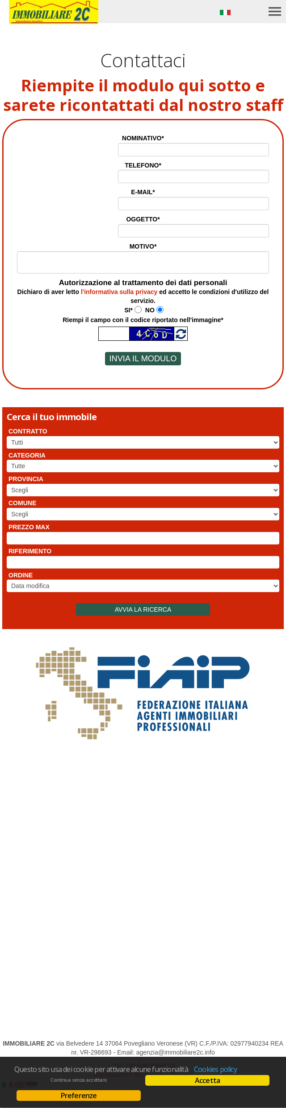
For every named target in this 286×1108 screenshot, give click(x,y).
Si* (128, 310)
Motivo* (143, 246)
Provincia (25, 478)
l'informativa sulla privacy (119, 291)
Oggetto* (143, 219)
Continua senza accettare (78, 1080)
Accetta (207, 1080)
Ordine (20, 575)
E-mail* (143, 192)
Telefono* (143, 165)
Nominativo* (143, 138)
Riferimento (29, 551)
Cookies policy (215, 1069)
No (150, 310)
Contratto (27, 431)
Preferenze (79, 1095)
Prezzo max (29, 527)
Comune (22, 503)
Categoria (27, 455)
